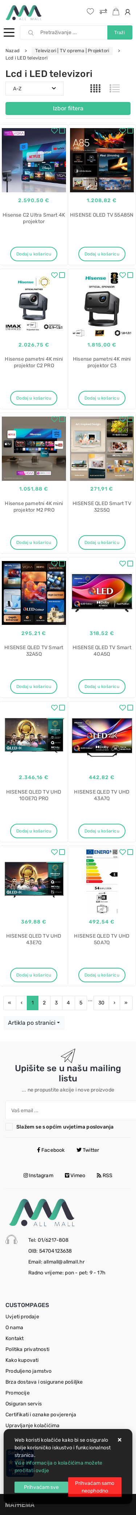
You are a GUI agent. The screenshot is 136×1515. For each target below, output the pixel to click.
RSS (104, 1175)
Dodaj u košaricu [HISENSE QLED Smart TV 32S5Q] (102, 542)
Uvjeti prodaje (22, 1317)
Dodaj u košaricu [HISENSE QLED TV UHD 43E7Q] (33, 975)
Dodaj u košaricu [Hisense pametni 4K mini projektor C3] (102, 398)
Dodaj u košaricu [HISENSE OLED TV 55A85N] (102, 254)
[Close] (41, 1487)
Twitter (88, 1150)
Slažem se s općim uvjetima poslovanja (65, 1127)
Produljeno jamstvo (28, 1371)
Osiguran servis (23, 1404)
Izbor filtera (68, 108)
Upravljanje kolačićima (32, 1425)
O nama (14, 1327)
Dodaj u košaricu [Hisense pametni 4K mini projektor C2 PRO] (33, 398)
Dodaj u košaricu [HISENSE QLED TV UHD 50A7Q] (102, 975)
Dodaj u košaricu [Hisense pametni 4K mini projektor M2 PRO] (33, 542)
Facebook (51, 1150)
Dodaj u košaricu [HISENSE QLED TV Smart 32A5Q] (33, 686)
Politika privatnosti (27, 1349)
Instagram (38, 1175)
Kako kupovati (22, 1360)
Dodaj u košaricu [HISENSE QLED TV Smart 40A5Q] (102, 686)
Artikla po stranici (31, 1022)
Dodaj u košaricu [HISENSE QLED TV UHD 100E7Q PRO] (33, 831)
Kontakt (14, 1338)
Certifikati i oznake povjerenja (40, 1415)
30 (101, 1003)
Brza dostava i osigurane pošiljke (44, 1382)
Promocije (17, 1393)
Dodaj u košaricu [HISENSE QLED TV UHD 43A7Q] (102, 831)
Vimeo (75, 1175)
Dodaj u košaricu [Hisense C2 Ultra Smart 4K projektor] (33, 254)
